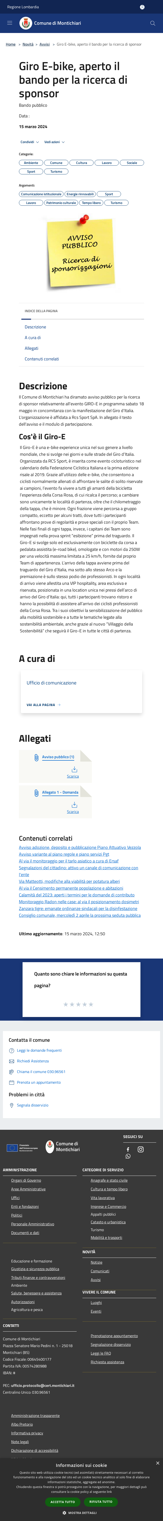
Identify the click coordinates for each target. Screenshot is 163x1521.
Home (11, 44)
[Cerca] (153, 23)
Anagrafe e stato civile (109, 1180)
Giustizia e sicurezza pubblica (35, 1269)
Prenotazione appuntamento (114, 1336)
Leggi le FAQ (101, 1353)
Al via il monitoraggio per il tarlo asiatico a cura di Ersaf (69, 861)
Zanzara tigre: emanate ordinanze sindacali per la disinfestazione (78, 908)
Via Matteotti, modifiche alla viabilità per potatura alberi (69, 881)
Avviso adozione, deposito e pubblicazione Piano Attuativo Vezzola (80, 847)
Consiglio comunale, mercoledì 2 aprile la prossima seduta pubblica (80, 915)
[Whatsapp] (128, 1156)
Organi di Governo (26, 1180)
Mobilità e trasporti (106, 1237)
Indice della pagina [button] (41, 310)
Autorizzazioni (23, 1302)
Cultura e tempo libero (109, 1189)
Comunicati (100, 1271)
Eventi (96, 1311)
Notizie (96, 1262)
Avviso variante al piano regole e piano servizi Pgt (64, 854)
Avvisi (45, 44)
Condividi (31, 142)
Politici (16, 1215)
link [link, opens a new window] (109, 1492)
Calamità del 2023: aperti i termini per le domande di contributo (77, 895)
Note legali (20, 1442)
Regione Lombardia (23, 7)
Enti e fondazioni (25, 1206)
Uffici (15, 1198)
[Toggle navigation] (10, 23)
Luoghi (96, 1302)
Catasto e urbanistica (108, 1222)
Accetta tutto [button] (63, 1502)
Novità (28, 44)
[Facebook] (128, 1150)
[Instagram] (141, 1150)
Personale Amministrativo (32, 1224)
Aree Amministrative (28, 1189)
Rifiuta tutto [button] (101, 1502)
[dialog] (81, 1489)
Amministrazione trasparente (35, 1415)
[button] (81, 1512)
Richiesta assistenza (107, 1362)
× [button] (157, 1463)
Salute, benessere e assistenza (36, 1293)
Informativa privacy (27, 1433)
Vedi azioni (55, 142)
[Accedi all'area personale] (142, 7)
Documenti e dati (25, 1233)
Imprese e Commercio (108, 1206)
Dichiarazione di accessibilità (34, 1450)
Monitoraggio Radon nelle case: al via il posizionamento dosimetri (79, 901)
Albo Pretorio (22, 1424)
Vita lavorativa (103, 1198)
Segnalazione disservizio (111, 1344)
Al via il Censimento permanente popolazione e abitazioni (71, 888)
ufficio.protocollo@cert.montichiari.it (42, 1385)
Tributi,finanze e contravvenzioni (38, 1277)
